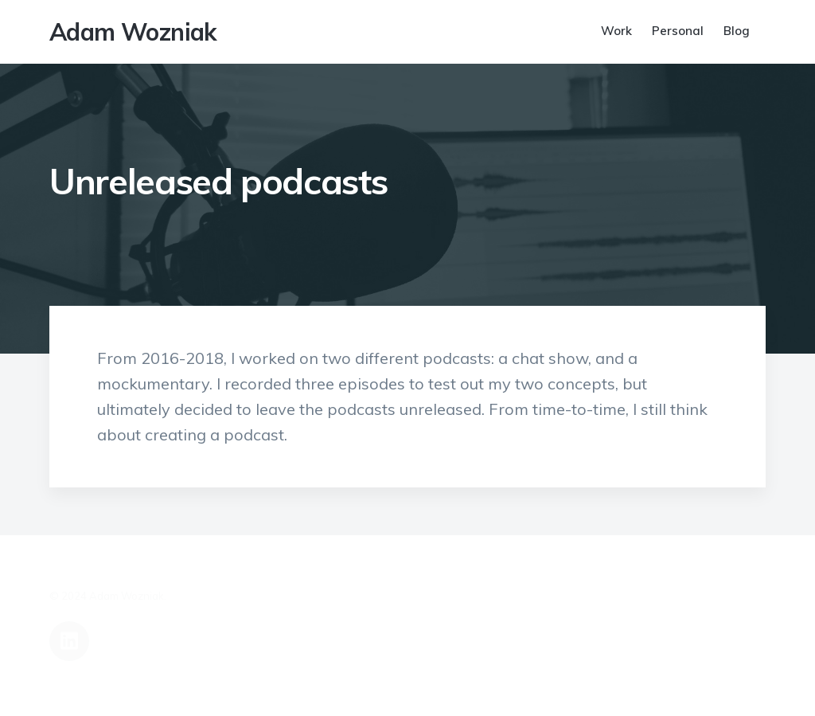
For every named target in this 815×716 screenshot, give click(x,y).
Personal (678, 30)
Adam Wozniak (133, 32)
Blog (736, 30)
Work (616, 30)
